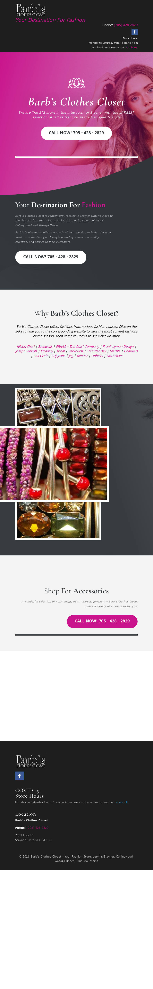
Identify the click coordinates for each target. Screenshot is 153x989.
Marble (115, 351)
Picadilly (47, 351)
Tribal (60, 351)
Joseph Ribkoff (26, 351)
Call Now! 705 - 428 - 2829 (76, 133)
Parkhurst (75, 351)
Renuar (82, 356)
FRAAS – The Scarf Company (77, 347)
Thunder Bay (96, 351)
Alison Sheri (25, 347)
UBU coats (114, 356)
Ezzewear (45, 347)
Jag (71, 356)
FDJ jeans (58, 356)
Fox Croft (40, 356)
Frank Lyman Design (118, 347)
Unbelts (97, 356)
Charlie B (131, 351)
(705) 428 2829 (126, 25)
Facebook (131, 48)
